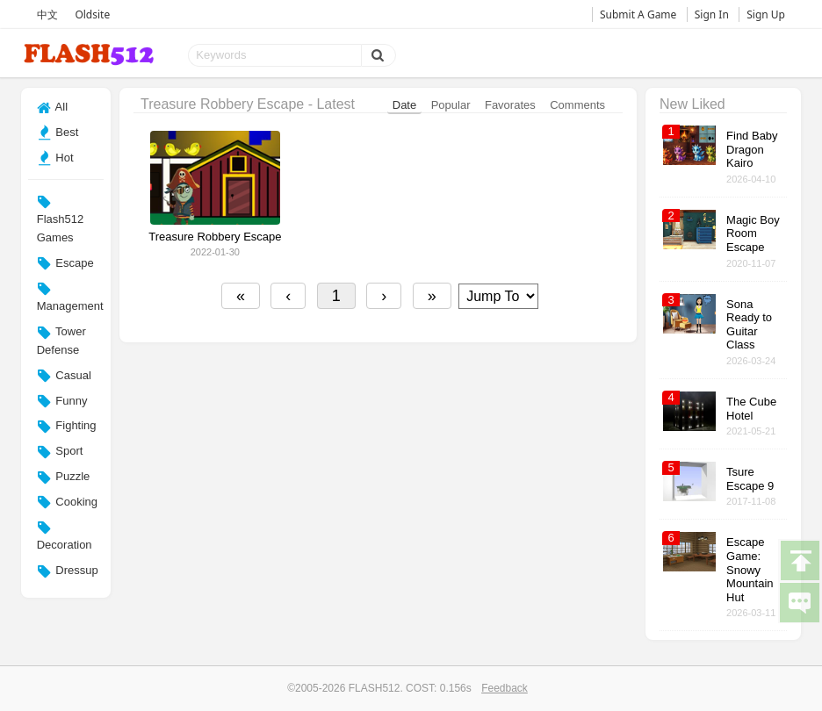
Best (58, 132)
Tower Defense (61, 340)
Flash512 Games (60, 219)
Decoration (64, 535)
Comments (577, 104)
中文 (47, 14)
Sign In (712, 14)
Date (404, 104)
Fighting (67, 426)
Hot (55, 158)
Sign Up (765, 14)
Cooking (67, 502)
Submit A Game (638, 14)
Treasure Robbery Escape (214, 237)
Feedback (504, 688)
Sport (60, 452)
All (52, 108)
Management (70, 296)
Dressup (67, 571)
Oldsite (92, 14)
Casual (64, 376)
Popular (451, 104)
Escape (65, 263)
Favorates (510, 104)
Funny (62, 401)
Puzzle (63, 477)
